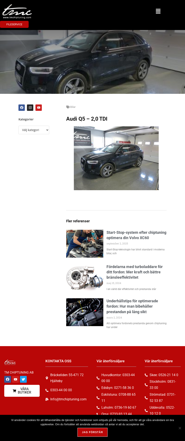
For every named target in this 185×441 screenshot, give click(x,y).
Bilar (73, 106)
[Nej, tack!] (180, 428)
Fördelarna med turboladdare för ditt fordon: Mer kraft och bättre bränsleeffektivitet (135, 272)
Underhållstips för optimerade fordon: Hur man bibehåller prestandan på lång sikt (132, 306)
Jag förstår (92, 432)
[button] (158, 11)
